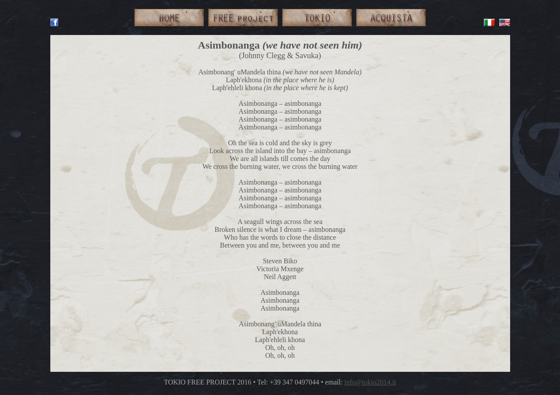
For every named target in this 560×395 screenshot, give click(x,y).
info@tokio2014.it (370, 382)
